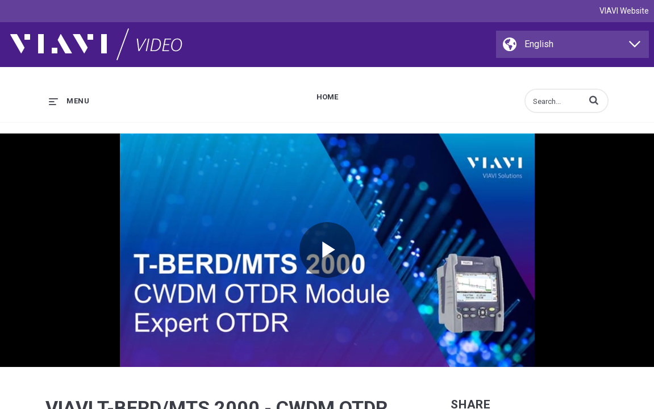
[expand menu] (69, 100)
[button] (594, 100)
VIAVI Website (624, 10)
